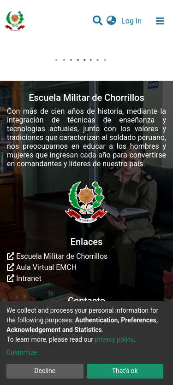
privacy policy (114, 339)
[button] (111, 21)
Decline (44, 370)
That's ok (125, 370)
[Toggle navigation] (160, 21)
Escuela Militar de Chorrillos (57, 256)
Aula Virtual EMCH (42, 267)
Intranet (24, 278)
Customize (21, 352)
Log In (132, 21)
